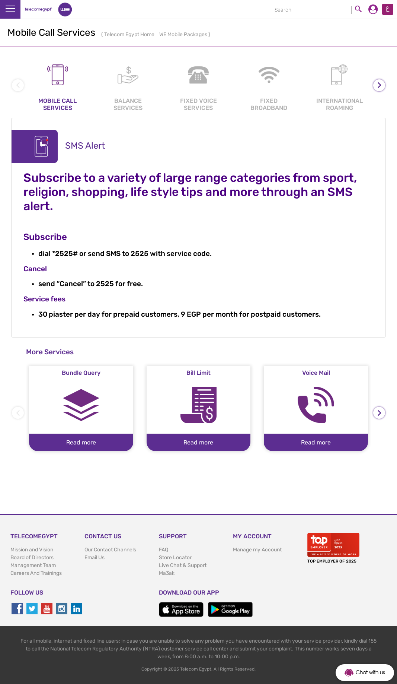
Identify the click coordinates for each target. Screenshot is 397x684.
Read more (81, 442)
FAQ (163, 550)
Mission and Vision (31, 550)
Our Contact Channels (110, 550)
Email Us (94, 557)
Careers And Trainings (36, 573)
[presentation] (379, 85)
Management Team (33, 565)
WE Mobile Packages (183, 34)
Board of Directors (32, 557)
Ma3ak (167, 573)
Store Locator (175, 557)
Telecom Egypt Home (130, 34)
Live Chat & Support (182, 565)
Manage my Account (257, 550)
